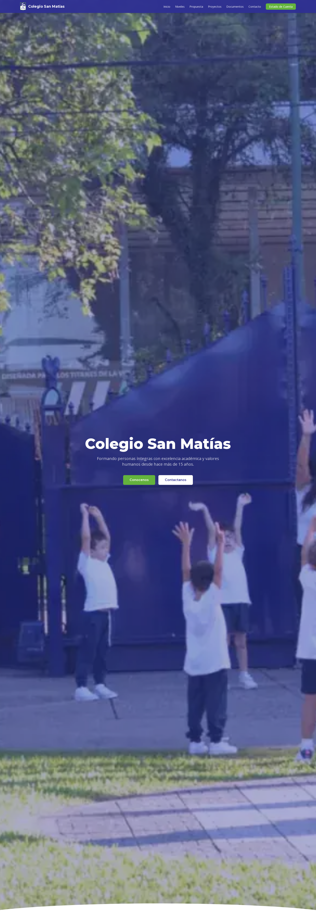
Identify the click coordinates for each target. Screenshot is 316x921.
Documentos (235, 6)
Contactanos (175, 480)
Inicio (166, 6)
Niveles (180, 6)
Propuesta (196, 6)
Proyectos (214, 6)
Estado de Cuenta (281, 6)
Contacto (254, 6)
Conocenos (139, 480)
